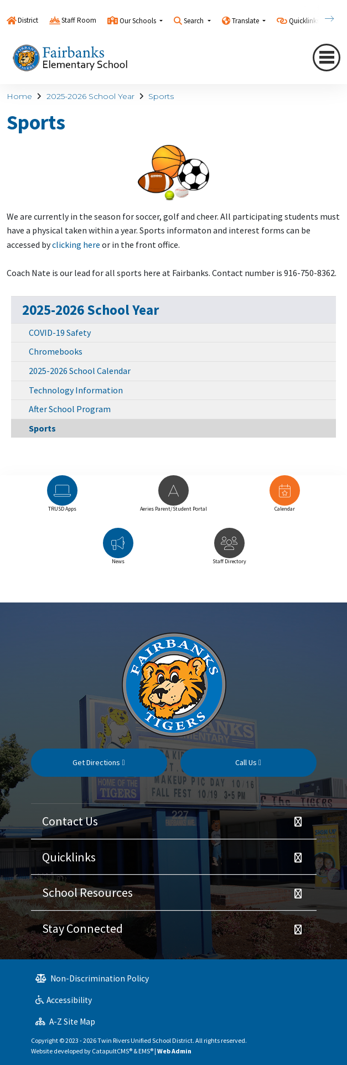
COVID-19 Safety (60, 332)
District (28, 20)
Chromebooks (55, 351)
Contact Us (70, 821)
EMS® (145, 1051)
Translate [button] (246, 20)
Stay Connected (82, 928)
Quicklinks (69, 857)
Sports (161, 96)
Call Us (248, 762)
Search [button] (194, 20)
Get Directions (98, 762)
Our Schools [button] (139, 20)
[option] (62, 498)
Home (19, 96)
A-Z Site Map (65, 1021)
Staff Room (78, 20)
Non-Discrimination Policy (92, 978)
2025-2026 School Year (90, 96)
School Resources (87, 892)
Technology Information (76, 390)
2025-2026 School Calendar (80, 370)
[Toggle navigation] (326, 57)
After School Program (70, 408)
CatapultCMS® (112, 1051)
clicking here (76, 244)
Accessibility (63, 1000)
